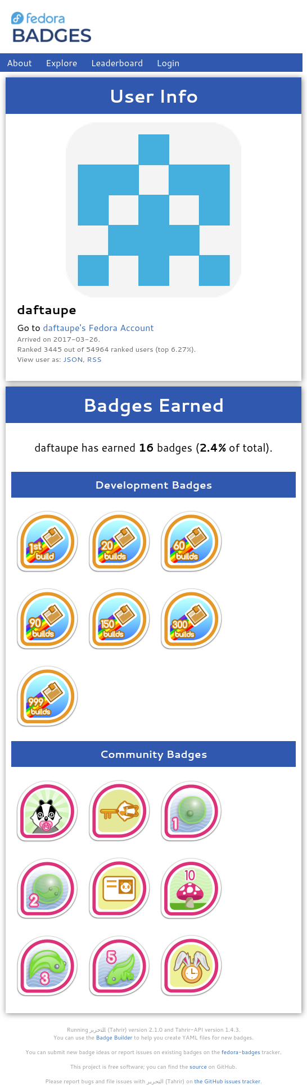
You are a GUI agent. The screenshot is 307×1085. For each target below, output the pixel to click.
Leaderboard (117, 62)
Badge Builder (114, 1037)
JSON (73, 359)
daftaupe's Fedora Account (98, 327)
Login (168, 62)
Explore (61, 62)
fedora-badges (241, 1052)
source (198, 1066)
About (19, 62)
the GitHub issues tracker (227, 1081)
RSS (94, 359)
